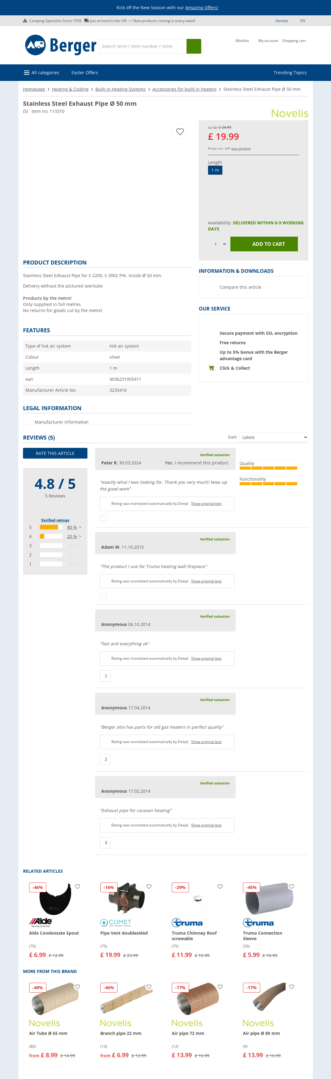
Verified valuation (214, 454)
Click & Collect (235, 368)
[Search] (142, 46)
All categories (45, 72)
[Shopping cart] (294, 45)
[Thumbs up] (103, 518)
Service (281, 20)
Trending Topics (290, 72)
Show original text (206, 503)
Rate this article (55, 453)
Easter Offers (84, 72)
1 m (215, 170)
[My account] (268, 45)
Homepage (34, 89)
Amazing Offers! (201, 7)
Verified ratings (55, 520)
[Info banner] (166, 7)
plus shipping (241, 148)
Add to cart (264, 244)
